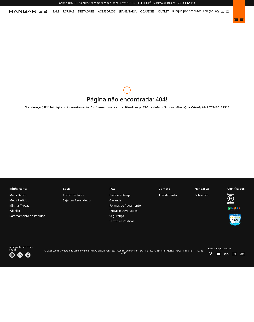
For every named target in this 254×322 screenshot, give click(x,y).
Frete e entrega (120, 195)
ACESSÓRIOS (107, 11)
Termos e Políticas (121, 221)
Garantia (115, 200)
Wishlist (14, 211)
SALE (56, 11)
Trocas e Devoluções (123, 211)
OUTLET (163, 11)
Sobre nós (202, 195)
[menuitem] (56, 11)
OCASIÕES (147, 11)
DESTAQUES (86, 11)
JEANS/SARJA (128, 11)
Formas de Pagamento (125, 205)
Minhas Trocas (19, 205)
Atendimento (168, 195)
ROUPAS (68, 11)
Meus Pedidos (19, 200)
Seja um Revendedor (77, 200)
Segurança (116, 216)
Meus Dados (18, 195)
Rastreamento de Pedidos (27, 216)
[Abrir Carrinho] (227, 11)
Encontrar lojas (73, 195)
